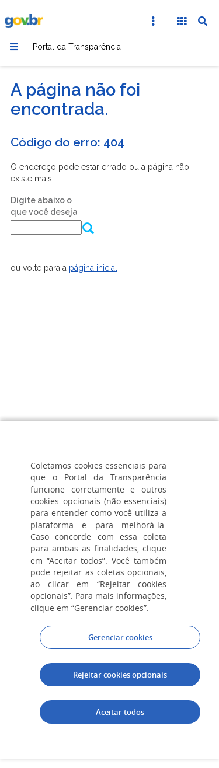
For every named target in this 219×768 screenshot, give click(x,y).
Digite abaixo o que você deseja (44, 206)
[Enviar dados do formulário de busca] (85, 229)
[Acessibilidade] (181, 21)
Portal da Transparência (77, 46)
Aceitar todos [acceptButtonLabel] (120, 712)
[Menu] (14, 46)
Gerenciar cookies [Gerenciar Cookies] (120, 637)
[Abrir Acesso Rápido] (153, 21)
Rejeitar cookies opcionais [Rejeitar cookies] (120, 674)
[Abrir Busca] (202, 21)
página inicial (93, 268)
